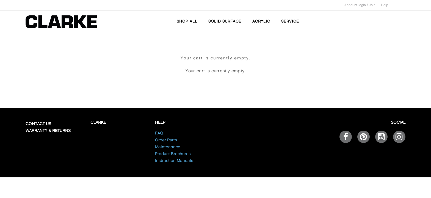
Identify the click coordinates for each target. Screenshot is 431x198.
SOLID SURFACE (224, 21)
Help (384, 5)
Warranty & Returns (48, 131)
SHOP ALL (187, 21)
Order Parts (166, 140)
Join (372, 5)
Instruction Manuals (174, 161)
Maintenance (167, 147)
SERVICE (290, 21)
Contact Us (38, 124)
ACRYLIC (261, 21)
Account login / (356, 5)
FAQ (159, 133)
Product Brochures (173, 154)
